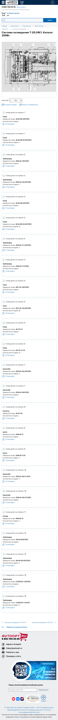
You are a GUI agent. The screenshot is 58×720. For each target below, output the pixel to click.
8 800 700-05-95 (11, 639)
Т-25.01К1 (5, 29)
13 (54, 45)
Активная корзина (13, 13)
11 (32, 45)
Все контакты (21, 7)
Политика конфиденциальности (32, 710)
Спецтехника (26, 26)
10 (20, 45)
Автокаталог (15, 26)
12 (48, 45)
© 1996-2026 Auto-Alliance (13, 708)
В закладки (8, 124)
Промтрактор (39, 26)
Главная (4, 26)
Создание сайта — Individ (32, 708)
